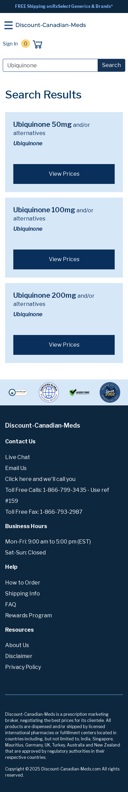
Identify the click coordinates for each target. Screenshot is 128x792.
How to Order (22, 582)
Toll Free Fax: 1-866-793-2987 (44, 512)
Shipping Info (22, 593)
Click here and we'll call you (40, 479)
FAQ (10, 604)
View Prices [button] (64, 174)
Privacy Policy (23, 667)
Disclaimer (18, 656)
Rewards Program (28, 615)
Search (111, 65)
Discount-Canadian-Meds (50, 25)
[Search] (50, 65)
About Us (17, 645)
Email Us (16, 468)
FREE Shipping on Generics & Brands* (64, 6)
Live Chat (17, 457)
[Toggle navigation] (8, 25)
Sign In (10, 43)
